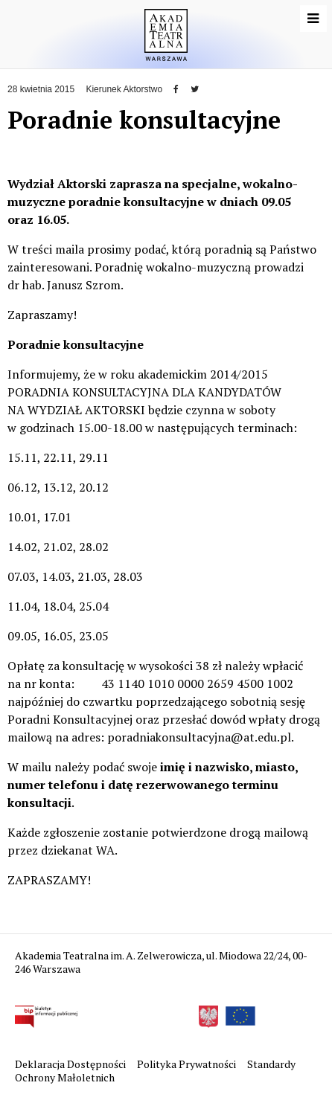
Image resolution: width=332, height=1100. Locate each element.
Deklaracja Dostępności (71, 1064)
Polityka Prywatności (187, 1064)
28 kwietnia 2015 (40, 89)
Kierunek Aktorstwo (124, 89)
